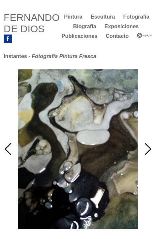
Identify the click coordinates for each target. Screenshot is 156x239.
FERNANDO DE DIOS (32, 23)
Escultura (103, 17)
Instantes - (50, 56)
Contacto (117, 36)
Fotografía (136, 17)
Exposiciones (121, 26)
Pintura (73, 17)
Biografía (84, 26)
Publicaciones (79, 36)
